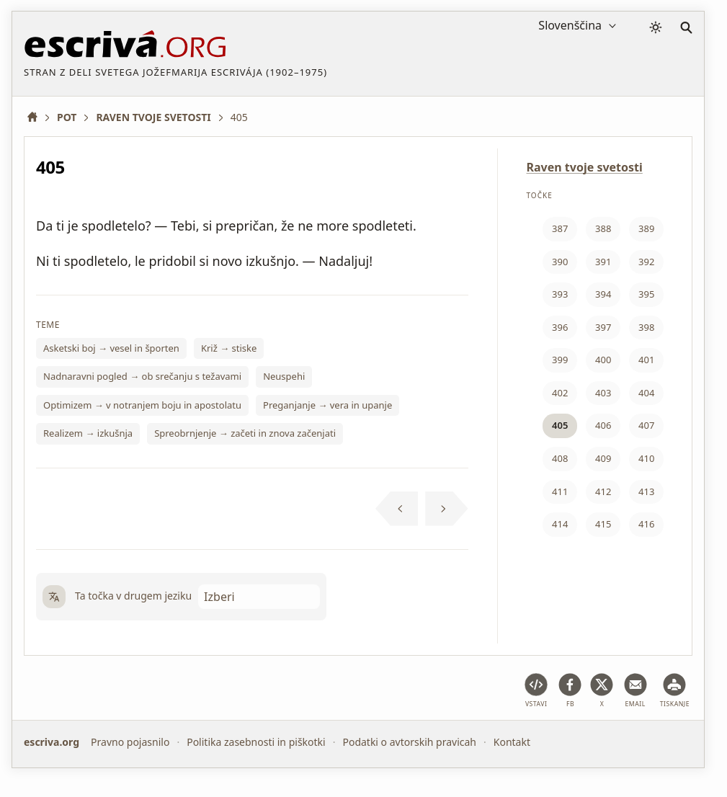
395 (646, 294)
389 (646, 228)
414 (560, 523)
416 (646, 523)
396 (560, 327)
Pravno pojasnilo (130, 742)
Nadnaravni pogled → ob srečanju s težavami (142, 376)
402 (560, 392)
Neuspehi (284, 376)
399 (560, 359)
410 (646, 458)
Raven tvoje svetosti (585, 167)
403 (603, 392)
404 (646, 392)
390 (560, 261)
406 (603, 425)
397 (603, 327)
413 (646, 491)
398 (646, 327)
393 (560, 294)
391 (603, 261)
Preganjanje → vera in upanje (327, 404)
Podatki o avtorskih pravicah (409, 742)
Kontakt (512, 742)
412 (603, 491)
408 (560, 458)
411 (560, 491)
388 (603, 228)
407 (646, 425)
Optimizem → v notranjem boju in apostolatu (142, 404)
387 (560, 228)
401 (646, 359)
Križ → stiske (229, 348)
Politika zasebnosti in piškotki (256, 742)
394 (603, 294)
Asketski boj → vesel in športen (111, 348)
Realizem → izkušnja (88, 433)
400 (603, 359)
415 (603, 523)
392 (646, 261)
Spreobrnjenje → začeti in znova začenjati (245, 433)
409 (603, 458)
